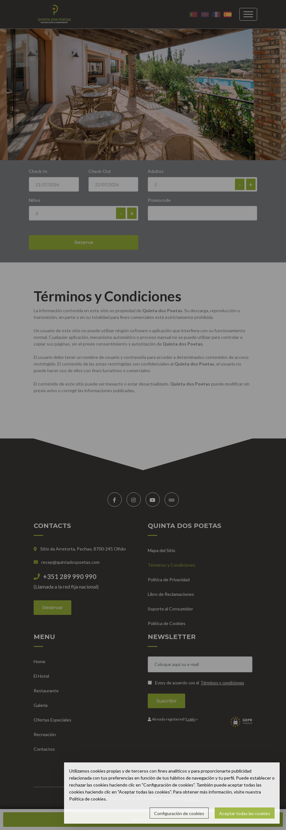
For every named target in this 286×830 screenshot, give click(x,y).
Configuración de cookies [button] (179, 813)
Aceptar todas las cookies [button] (244, 813)
